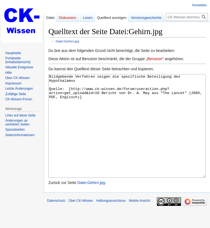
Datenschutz (56, 221)
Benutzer (154, 59)
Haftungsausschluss (111, 221)
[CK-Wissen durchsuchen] (187, 17)
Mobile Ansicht (139, 221)
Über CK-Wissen (81, 221)
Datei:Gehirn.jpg (67, 41)
